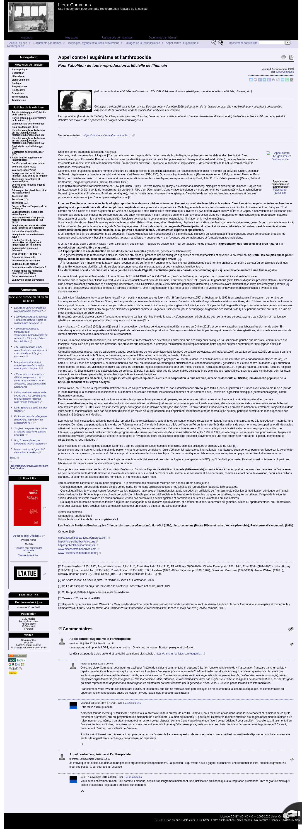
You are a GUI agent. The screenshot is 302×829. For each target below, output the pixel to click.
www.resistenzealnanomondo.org (78, 549)
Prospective (18, 90)
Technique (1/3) (20, 203)
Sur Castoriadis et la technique (28, 163)
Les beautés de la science (26, 261)
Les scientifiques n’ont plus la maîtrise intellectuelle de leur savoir (28, 220)
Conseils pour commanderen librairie (28, 549)
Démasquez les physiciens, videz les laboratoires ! (30, 191)
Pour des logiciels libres (25, 127)
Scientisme (18, 93)
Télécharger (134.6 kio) (280, 167)
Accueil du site (18, 43)
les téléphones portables (25, 231)
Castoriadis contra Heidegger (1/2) (27, 153)
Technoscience (20, 97)
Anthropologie (19, 70)
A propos (26, 37)
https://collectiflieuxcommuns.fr (76, 541)
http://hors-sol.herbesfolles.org (76, 537)
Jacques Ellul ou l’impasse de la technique (29, 207)
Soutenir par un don (290, 813)
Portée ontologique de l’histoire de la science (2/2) (29, 113)
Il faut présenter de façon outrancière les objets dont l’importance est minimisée (26, 242)
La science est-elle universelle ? (29, 267)
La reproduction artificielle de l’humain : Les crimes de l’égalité (30, 174)
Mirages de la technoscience (143, 43)
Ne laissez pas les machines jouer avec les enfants (27, 272)
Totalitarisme (19, 100)
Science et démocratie (24, 257)
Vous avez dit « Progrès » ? (26, 254)
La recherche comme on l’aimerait (25, 249)
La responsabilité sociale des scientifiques (27, 213)
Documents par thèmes (162, 37)
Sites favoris (244, 816)
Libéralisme (18, 76)
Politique (17, 83)
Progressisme (19, 87)
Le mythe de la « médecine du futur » (28, 236)
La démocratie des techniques (28, 124)
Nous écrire (261, 816)
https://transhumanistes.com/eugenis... (179, 649)
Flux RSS (203, 816)
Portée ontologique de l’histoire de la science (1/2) (29, 119)
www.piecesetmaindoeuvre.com (77, 545)
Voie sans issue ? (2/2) (24, 167)
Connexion (277, 816)
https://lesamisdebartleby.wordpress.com (82, 533)
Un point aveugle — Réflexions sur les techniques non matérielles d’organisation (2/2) (28, 132)
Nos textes (71, 37)
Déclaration (18, 73)
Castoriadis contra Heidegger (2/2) (27, 147)
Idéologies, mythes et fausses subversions (93, 43)
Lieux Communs (74, 4)
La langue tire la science (25, 264)
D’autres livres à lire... (28, 555)
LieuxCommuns (285, 71)
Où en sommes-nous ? (24, 276)
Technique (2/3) (20, 199)
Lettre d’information (223, 816)
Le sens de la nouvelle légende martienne (28, 186)
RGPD (159, 816)
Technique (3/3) (20, 196)
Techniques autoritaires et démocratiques (26, 180)
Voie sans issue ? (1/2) (24, 170)
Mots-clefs (188, 816)
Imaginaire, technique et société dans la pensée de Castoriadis (29, 227)
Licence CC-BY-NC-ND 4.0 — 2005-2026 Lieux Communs (255, 812)
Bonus (13, 457)
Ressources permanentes (117, 37)
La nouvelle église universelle (28, 280)
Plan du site (173, 816)
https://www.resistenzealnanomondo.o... (107, 135)
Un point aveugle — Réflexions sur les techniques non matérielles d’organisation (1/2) (28, 140)
